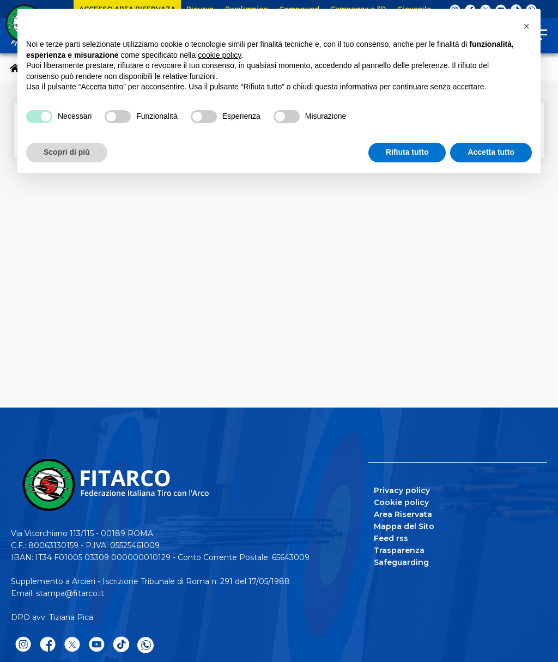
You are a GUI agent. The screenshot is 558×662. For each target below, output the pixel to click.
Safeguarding (401, 562)
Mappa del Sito (404, 526)
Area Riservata (403, 514)
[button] (526, 26)
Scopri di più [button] (67, 152)
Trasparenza (399, 550)
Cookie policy (401, 502)
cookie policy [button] (219, 55)
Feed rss (391, 538)
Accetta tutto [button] (491, 152)
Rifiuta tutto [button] (407, 152)
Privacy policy (402, 490)
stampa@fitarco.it (70, 593)
